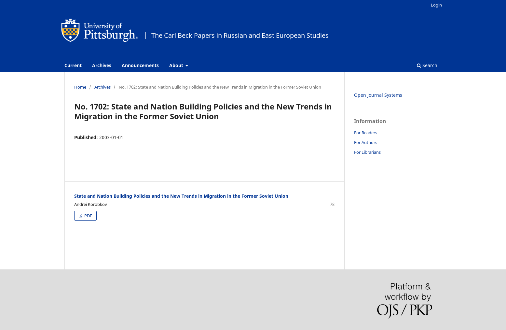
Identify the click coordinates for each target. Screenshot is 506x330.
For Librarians (367, 152)
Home (80, 87)
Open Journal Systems (378, 95)
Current (73, 65)
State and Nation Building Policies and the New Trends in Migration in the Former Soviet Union (181, 196)
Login (436, 5)
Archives (101, 65)
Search (427, 65)
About (177, 65)
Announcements (140, 65)
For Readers (365, 133)
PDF (87, 216)
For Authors (365, 142)
